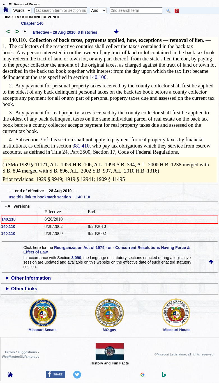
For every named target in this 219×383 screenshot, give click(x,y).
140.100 (98, 77)
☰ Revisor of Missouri (23, 4)
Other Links (24, 288)
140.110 (8, 219)
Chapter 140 (32, 23)
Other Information (31, 278)
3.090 (76, 257)
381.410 (81, 146)
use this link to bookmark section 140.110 (49, 197)
